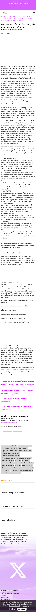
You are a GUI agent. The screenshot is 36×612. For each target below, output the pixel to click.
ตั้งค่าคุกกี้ (13, 609)
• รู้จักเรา (3, 595)
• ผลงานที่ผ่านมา (6, 597)
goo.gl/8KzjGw (7, 410)
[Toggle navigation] (34, 12)
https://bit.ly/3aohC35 (27, 384)
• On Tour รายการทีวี (7, 599)
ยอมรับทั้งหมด (21, 609)
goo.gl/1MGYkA (6, 402)
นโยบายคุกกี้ (26, 606)
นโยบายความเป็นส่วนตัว (14, 606)
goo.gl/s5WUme (14, 394)
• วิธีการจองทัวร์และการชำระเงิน (10, 593)
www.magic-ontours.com (9, 422)
